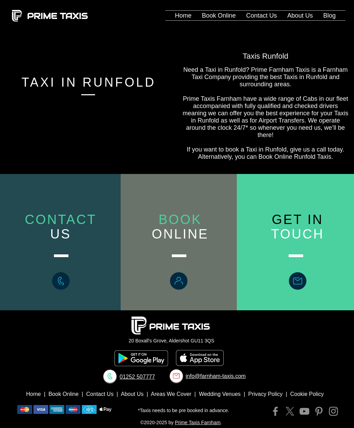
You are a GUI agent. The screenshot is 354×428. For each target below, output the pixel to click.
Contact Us (99, 394)
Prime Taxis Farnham (198, 422)
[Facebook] (275, 411)
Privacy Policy (265, 394)
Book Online (63, 394)
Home (33, 394)
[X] (290, 411)
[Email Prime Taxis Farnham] (176, 376)
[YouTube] (304, 411)
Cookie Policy (307, 394)
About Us (132, 394)
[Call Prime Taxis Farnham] (61, 281)
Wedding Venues (220, 394)
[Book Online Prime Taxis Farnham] (178, 281)
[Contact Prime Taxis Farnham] (297, 281)
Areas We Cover (171, 394)
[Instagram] (333, 411)
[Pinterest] (319, 411)
